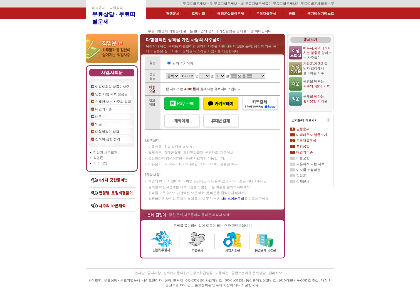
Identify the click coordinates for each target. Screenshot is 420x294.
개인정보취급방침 (200, 273)
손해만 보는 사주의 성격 (113, 102)
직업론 (98, 158)
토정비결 (198, 14)
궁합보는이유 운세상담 (248, 273)
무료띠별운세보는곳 (198, 4)
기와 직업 (100, 163)
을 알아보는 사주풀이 (317, 52)
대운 (98, 117)
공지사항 (154, 273)
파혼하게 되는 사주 (310, 164)
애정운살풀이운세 (230, 14)
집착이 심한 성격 (107, 139)
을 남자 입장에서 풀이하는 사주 (315, 68)
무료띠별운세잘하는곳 (317, 4)
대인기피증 (103, 109)
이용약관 (222, 273)
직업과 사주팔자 (105, 153)
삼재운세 (303, 181)
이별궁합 (303, 158)
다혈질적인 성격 (107, 132)
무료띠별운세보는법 (229, 4)
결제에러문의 (173, 273)
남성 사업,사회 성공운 (111, 94)
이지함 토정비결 (308, 170)
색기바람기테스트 (320, 14)
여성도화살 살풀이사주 (112, 87)
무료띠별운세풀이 (258, 4)
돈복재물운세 (266, 14)
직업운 (301, 176)
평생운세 (172, 14)
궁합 (291, 14)
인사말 (140, 273)
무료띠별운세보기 (286, 4)
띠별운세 (175, 31)
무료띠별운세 (158, 31)
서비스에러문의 (232, 199)
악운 (98, 124)
